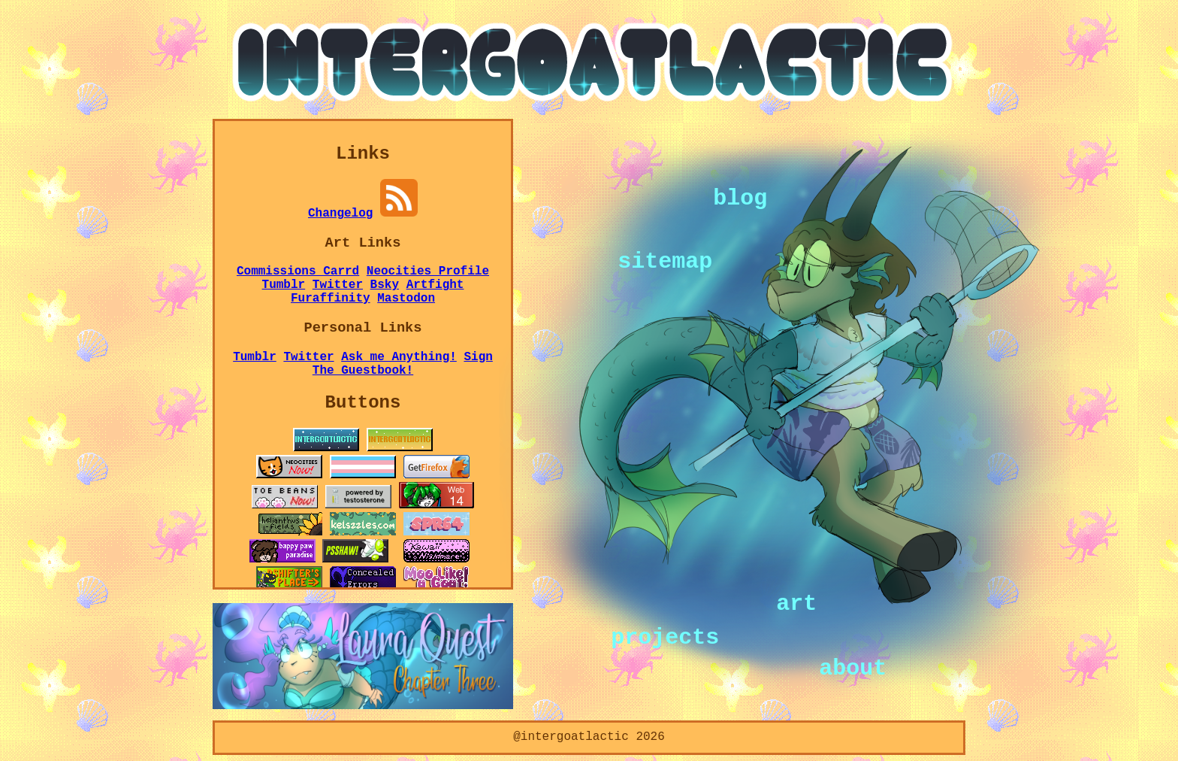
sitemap (665, 260)
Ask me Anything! (399, 357)
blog (740, 197)
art (796, 603)
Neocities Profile (428, 271)
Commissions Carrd (298, 271)
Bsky (384, 285)
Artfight (435, 285)
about (853, 667)
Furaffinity (330, 298)
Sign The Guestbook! (403, 363)
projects (665, 636)
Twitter (338, 285)
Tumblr (284, 285)
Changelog (340, 213)
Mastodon (406, 298)
